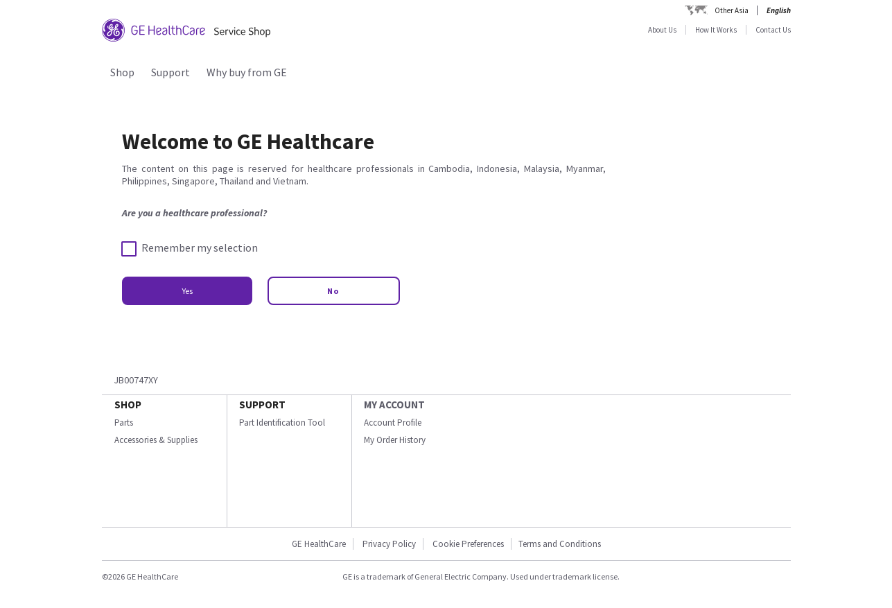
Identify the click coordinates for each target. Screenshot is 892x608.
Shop (122, 72)
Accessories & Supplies (156, 440)
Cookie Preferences (468, 544)
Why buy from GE (247, 72)
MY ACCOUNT (394, 404)
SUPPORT (262, 404)
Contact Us (773, 30)
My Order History (395, 440)
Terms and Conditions (559, 544)
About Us (662, 30)
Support (170, 72)
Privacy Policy (389, 544)
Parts (123, 422)
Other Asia (732, 10)
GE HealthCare (319, 544)
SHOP (127, 404)
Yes (187, 291)
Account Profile (392, 422)
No (333, 291)
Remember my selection (190, 248)
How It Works (716, 30)
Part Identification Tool (282, 422)
